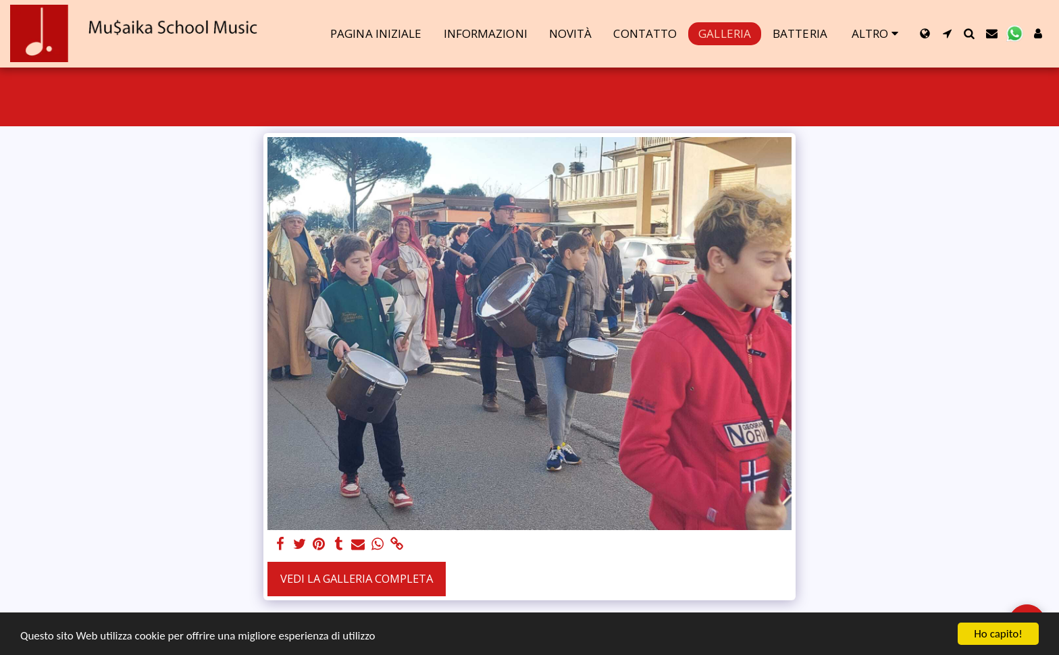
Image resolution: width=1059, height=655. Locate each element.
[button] (947, 33)
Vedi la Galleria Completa (356, 578)
